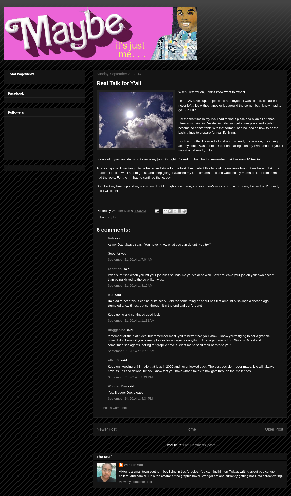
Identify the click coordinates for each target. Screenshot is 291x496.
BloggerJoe (117, 330)
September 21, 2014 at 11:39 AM (131, 351)
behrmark (115, 269)
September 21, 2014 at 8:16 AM (130, 285)
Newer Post (107, 429)
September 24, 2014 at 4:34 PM (130, 398)
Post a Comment (115, 408)
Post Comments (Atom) (199, 445)
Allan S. (114, 360)
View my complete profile (136, 482)
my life (112, 217)
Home (191, 429)
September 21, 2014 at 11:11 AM (131, 320)
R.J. (111, 295)
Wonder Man (117, 386)
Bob (111, 238)
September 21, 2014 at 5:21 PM (130, 377)
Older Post (274, 429)
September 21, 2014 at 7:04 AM (130, 259)
